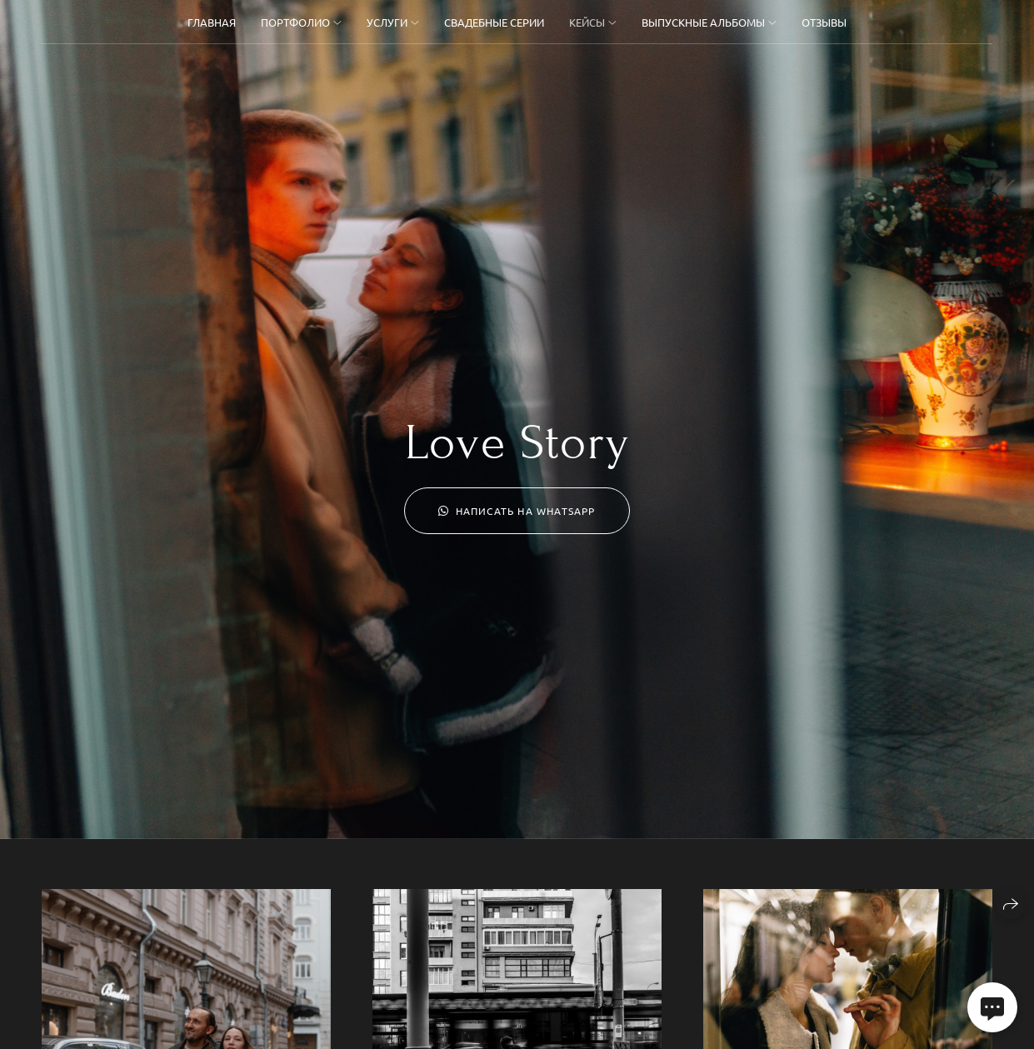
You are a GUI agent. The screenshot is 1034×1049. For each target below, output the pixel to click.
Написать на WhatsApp (516, 510)
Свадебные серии (494, 22)
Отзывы (824, 22)
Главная (211, 22)
